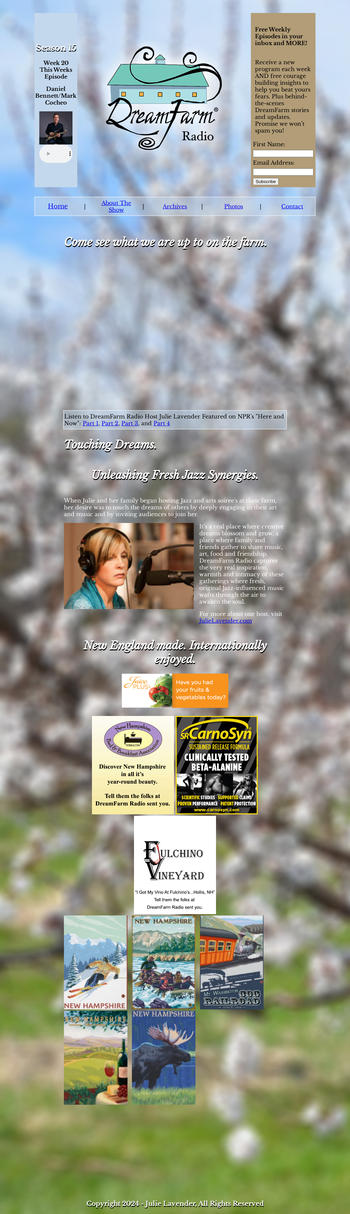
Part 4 (161, 423)
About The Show (116, 206)
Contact (292, 206)
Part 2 (110, 423)
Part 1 (90, 423)
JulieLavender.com (225, 620)
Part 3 (129, 423)
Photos (233, 206)
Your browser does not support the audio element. (55, 153)
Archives (175, 206)
